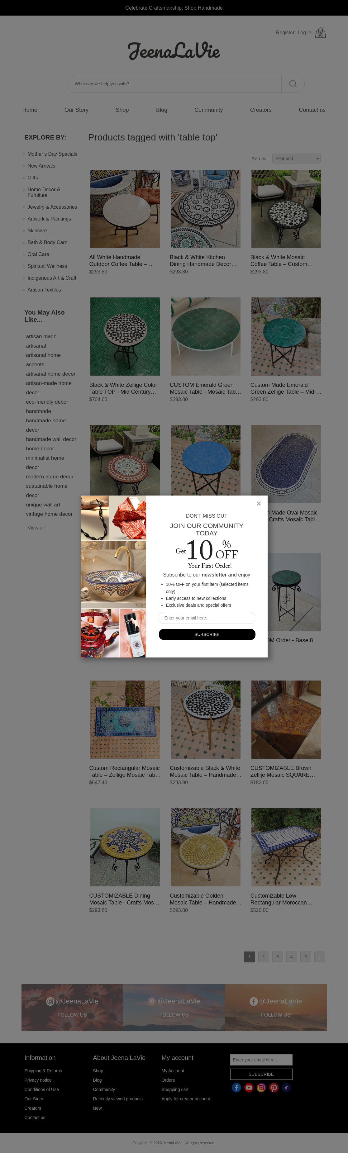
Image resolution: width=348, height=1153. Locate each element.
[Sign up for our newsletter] (207, 618)
